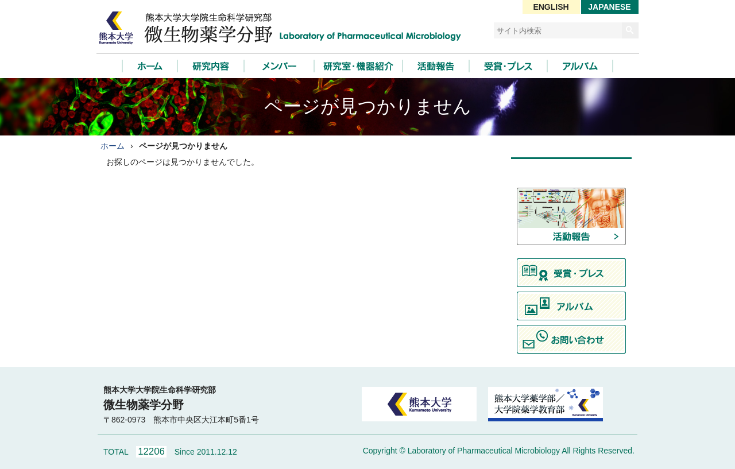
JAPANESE (609, 6)
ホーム (112, 145)
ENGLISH (550, 6)
